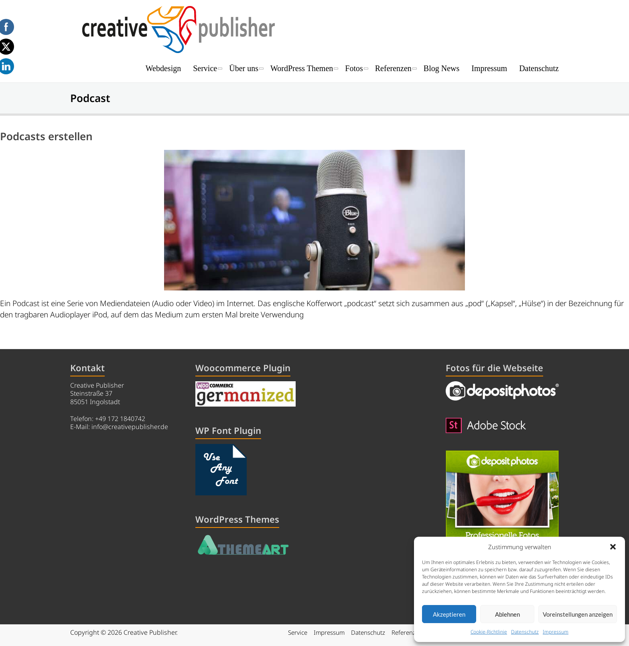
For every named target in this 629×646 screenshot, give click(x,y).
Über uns (243, 68)
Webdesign (163, 68)
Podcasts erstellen (46, 136)
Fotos (354, 68)
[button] (613, 547)
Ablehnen (507, 614)
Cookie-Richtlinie (489, 631)
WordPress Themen (301, 68)
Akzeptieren (449, 614)
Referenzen (393, 68)
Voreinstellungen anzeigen (578, 614)
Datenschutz (525, 631)
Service (205, 68)
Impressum (555, 631)
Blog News (441, 68)
